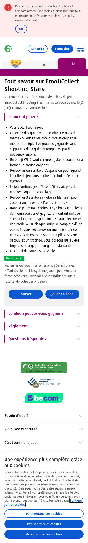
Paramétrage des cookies (44, 514)
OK (21, 29)
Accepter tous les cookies (44, 534)
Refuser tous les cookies (44, 524)
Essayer (25, 294)
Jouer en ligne (62, 294)
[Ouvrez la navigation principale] (80, 48)
